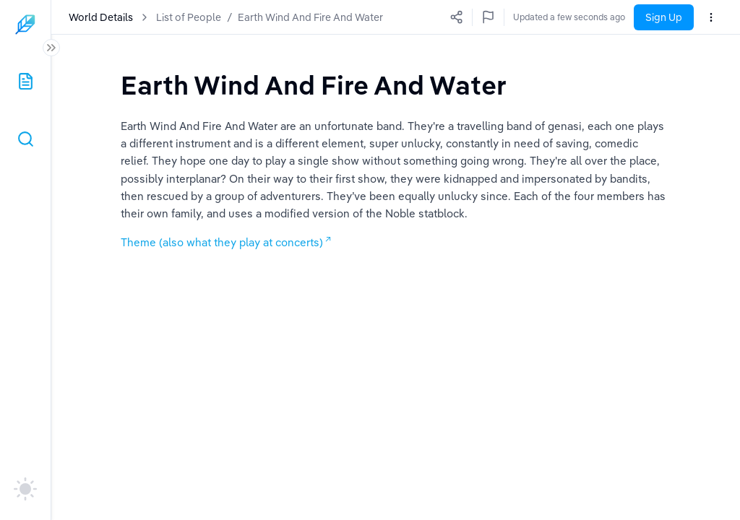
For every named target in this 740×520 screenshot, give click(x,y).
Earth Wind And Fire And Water (310, 17)
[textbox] (313, 85)
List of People (188, 17)
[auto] (25, 488)
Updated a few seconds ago (569, 17)
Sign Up (663, 17)
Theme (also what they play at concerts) (222, 242)
